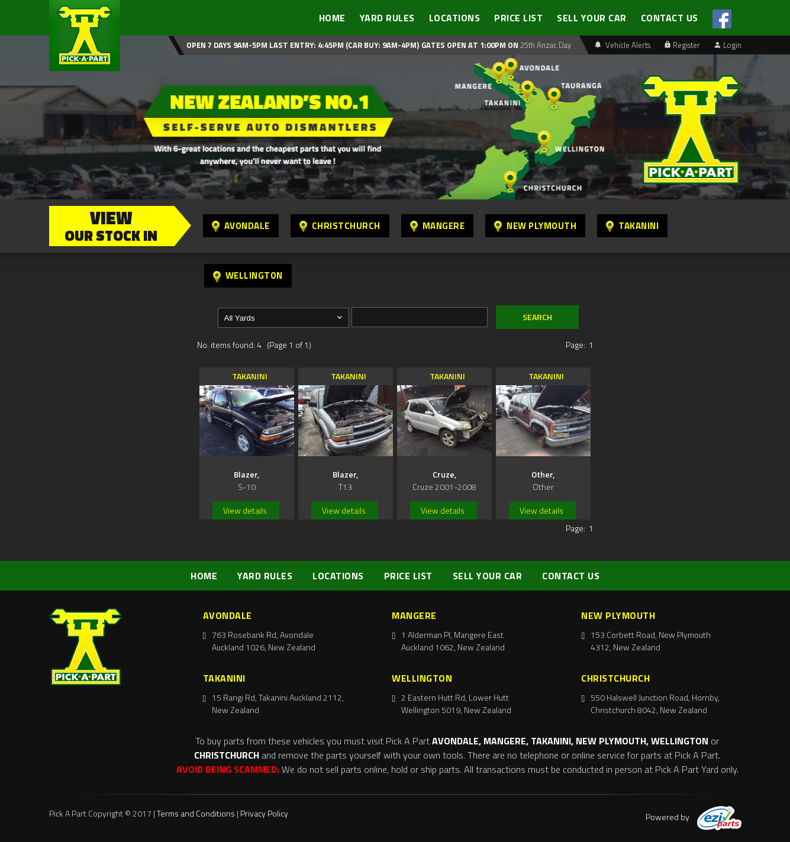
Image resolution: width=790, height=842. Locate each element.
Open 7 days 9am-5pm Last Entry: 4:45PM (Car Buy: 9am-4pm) (302, 45)
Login (727, 45)
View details (245, 510)
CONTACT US (669, 18)
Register (682, 45)
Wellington (248, 275)
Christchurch (340, 226)
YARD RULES (387, 18)
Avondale (241, 226)
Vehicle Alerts (622, 45)
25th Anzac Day (544, 45)
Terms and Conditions (196, 813)
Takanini (632, 226)
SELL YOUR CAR (592, 18)
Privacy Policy (264, 813)
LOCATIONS (455, 18)
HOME (332, 18)
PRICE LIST (518, 18)
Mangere (437, 226)
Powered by (693, 817)
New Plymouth (535, 226)
